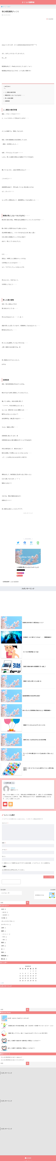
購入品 (4, 955)
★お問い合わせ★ (28, 1157)
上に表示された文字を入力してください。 (13, 866)
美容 (3, 948)
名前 (4, 838)
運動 (5, 936)
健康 (3, 927)
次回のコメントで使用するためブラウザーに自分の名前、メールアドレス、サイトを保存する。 (27, 859)
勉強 (3, 939)
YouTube (5, 802)
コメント (5, 819)
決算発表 (7, 97)
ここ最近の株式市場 (10, 88)
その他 (4, 914)
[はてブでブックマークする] (31, 539)
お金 (12, 577)
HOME (28, 1154)
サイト (4, 852)
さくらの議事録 (28, 2)
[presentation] (11, 878)
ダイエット (6, 930)
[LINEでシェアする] (38, 539)
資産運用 (16, 577)
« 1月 (2, 979)
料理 (5, 933)
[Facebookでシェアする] (24, 539)
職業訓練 (5, 952)
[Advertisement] (28, 28)
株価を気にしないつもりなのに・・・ (15, 91)
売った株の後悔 (9, 94)
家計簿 (5, 908)
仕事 (3, 924)
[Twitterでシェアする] (18, 539)
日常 (3, 942)
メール (4, 845)
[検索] (27, 898)
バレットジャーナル (8, 917)
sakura (18, 1053)
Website (10, 802)
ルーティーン (6, 920)
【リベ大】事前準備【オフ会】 (8, 1053)
